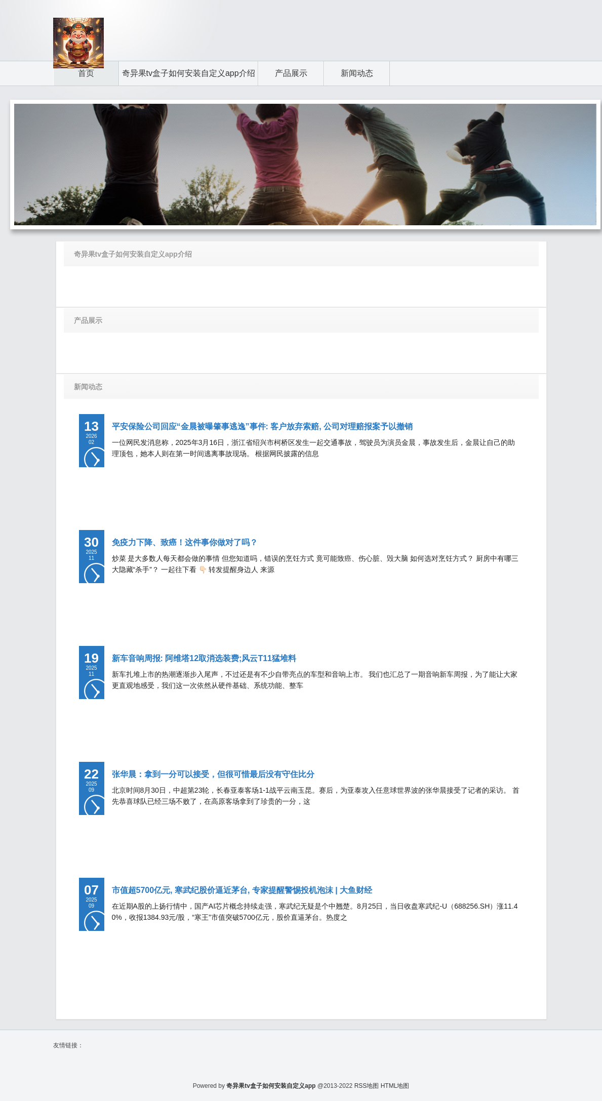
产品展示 (88, 320)
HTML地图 (395, 1085)
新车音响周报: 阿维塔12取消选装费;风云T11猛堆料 (204, 658)
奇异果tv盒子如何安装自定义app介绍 (133, 254)
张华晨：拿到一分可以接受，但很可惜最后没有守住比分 (213, 774)
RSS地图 (366, 1085)
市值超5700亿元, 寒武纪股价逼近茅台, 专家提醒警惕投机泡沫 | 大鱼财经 (242, 890)
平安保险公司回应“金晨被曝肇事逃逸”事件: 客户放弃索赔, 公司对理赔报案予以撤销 (262, 426)
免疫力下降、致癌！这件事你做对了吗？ (185, 542)
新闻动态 (88, 387)
